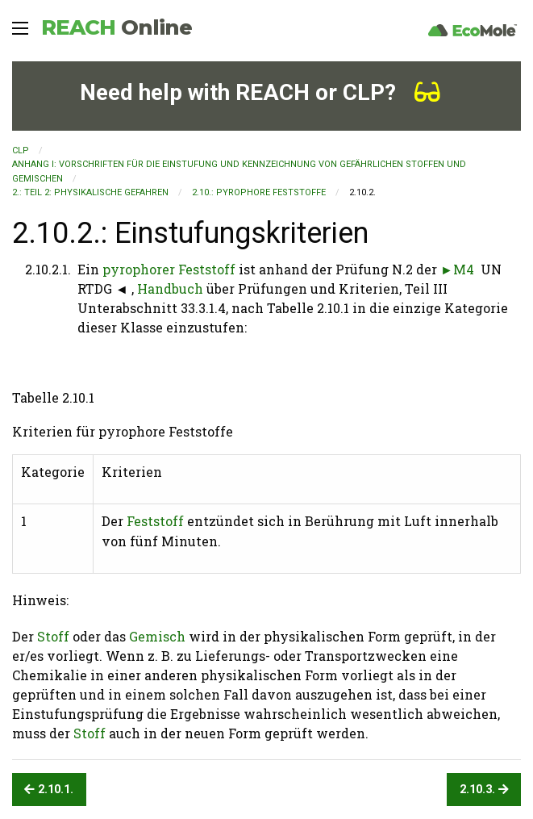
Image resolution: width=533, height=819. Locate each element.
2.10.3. (484, 789)
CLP (20, 150)
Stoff (53, 636)
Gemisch (157, 636)
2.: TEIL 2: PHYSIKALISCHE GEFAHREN (90, 192)
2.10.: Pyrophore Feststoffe (259, 192)
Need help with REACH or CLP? (260, 92)
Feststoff (155, 520)
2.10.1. (48, 789)
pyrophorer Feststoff (168, 269)
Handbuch (170, 288)
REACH (116, 27)
